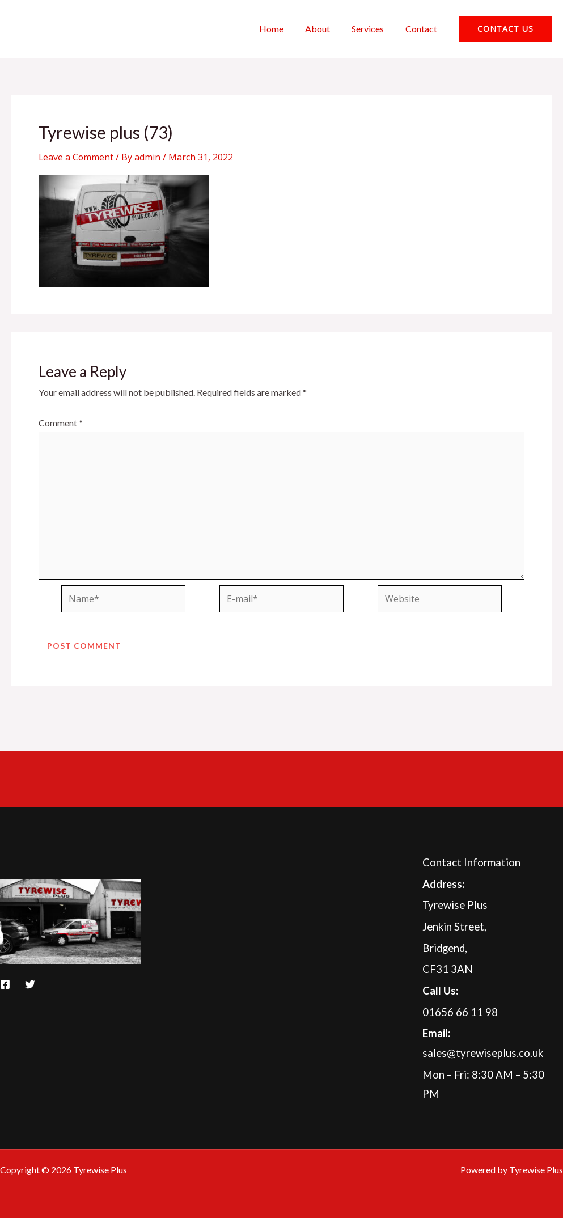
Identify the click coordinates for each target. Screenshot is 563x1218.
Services (373, 28)
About (326, 28)
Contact (423, 28)
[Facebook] (5, 984)
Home (283, 28)
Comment (61, 422)
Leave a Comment (77, 157)
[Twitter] (30, 984)
